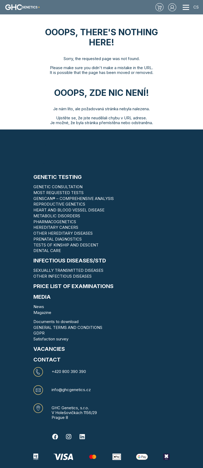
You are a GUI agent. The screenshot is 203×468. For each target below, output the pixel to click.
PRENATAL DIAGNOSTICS (57, 239)
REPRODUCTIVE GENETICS (59, 204)
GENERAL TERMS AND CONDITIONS (67, 327)
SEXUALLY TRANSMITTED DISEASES (68, 270)
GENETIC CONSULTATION (58, 186)
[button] (172, 7)
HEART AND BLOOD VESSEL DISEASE (68, 210)
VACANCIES (49, 349)
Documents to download (56, 321)
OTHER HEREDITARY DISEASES (63, 233)
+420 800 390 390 (69, 371)
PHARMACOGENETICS (54, 221)
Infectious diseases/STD (69, 260)
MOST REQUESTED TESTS (58, 192)
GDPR (39, 333)
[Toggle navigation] (186, 7)
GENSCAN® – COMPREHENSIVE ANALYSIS (73, 198)
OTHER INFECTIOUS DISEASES (62, 276)
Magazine (42, 312)
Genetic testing (57, 177)
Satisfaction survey (50, 338)
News (38, 306)
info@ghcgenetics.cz (71, 389)
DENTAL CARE (47, 250)
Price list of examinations (73, 286)
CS (196, 7)
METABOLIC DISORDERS (56, 215)
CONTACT (47, 359)
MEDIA (42, 297)
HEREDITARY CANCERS (55, 227)
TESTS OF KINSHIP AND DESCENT (66, 244)
